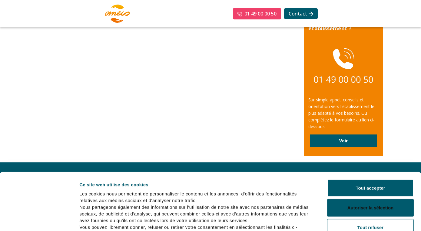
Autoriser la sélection (370, 162)
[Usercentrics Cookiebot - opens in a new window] (39, 219)
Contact (298, 13)
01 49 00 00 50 (260, 13)
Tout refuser (370, 181)
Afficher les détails (333, 219)
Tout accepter (370, 142)
